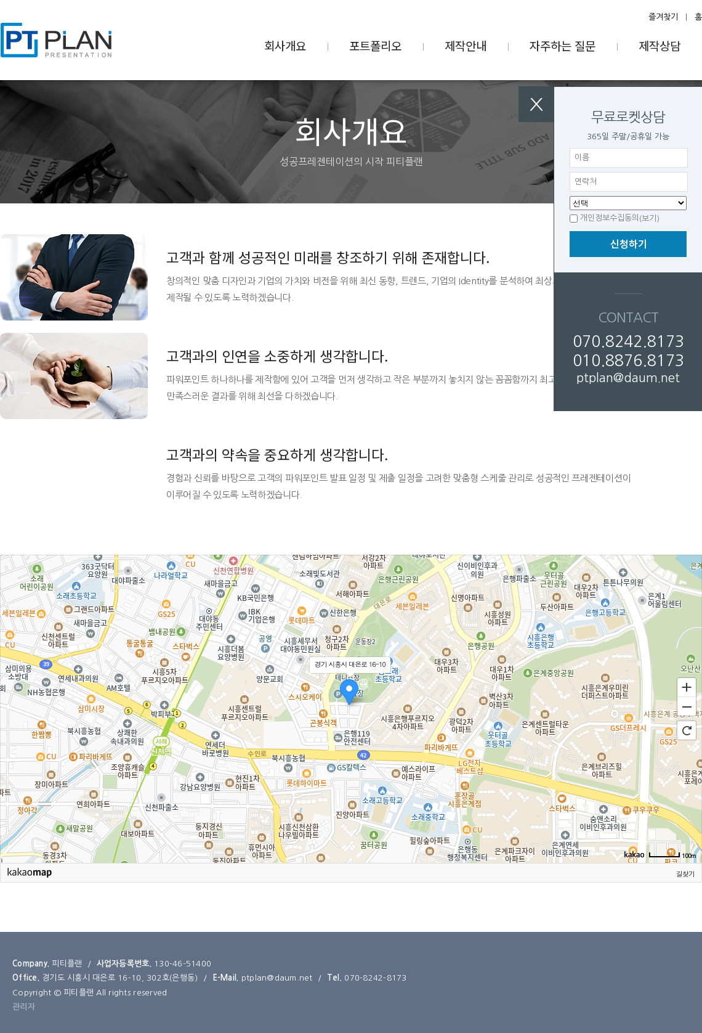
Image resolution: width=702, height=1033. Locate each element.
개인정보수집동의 (609, 218)
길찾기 (685, 873)
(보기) (649, 218)
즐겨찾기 (663, 17)
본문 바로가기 (0, 0)
